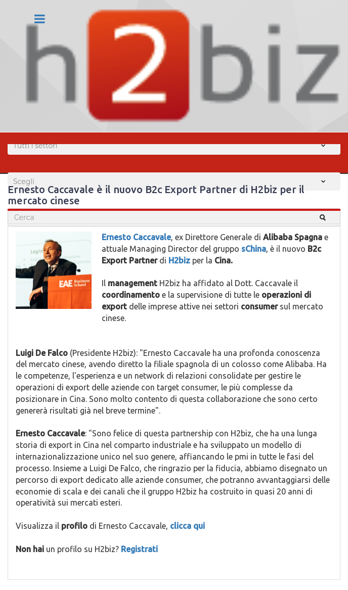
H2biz (179, 260)
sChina (253, 248)
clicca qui (187, 525)
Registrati (139, 549)
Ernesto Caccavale (136, 237)
